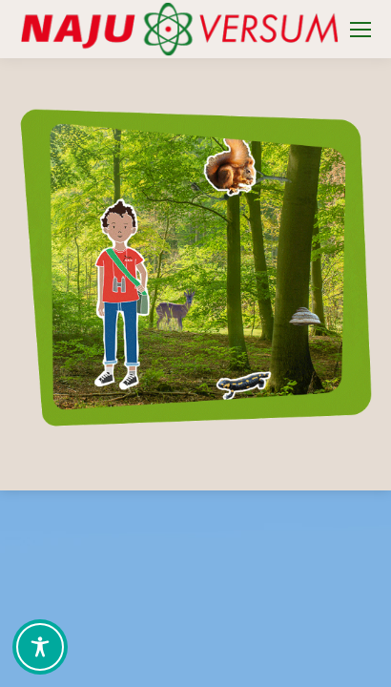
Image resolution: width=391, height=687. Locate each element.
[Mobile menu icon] (360, 29)
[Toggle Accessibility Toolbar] (40, 647)
